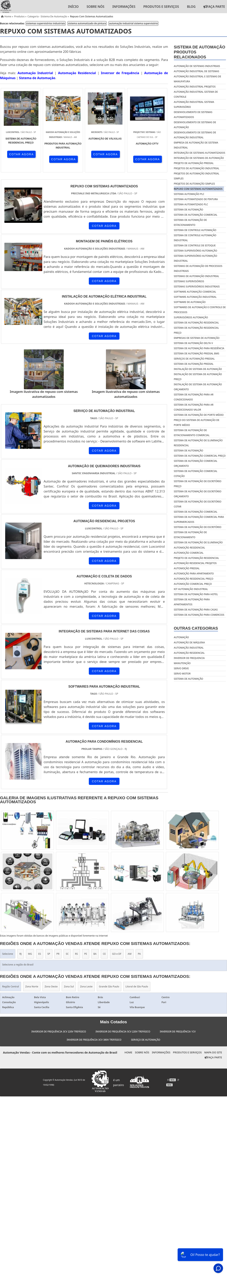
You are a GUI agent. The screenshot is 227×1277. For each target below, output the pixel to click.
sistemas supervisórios (189, 281)
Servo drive (181, 668)
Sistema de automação (188, 450)
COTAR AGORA (21, 154)
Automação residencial (189, 653)
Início (73, 6)
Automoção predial (187, 568)
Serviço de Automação (145, 1039)
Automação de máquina (189, 642)
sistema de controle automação (195, 230)
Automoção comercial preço (193, 584)
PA (139, 954)
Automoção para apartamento (194, 573)
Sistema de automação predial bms (196, 353)
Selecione (7, 954)
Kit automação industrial (191, 589)
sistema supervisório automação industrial (195, 258)
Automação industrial (189, 647)
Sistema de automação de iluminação (198, 542)
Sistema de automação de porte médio (199, 415)
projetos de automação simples (194, 183)
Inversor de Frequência (120, 73)
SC (67, 954)
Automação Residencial (77, 73)
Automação (181, 637)
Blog (191, 6)
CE (104, 954)
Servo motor (182, 673)
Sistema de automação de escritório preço (197, 484)
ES (39, 954)
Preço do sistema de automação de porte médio (196, 422)
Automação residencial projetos (195, 563)
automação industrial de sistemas (196, 71)
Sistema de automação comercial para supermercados (199, 519)
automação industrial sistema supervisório (133, 23)
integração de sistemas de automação (199, 158)
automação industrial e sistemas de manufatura (197, 79)
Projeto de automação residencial (196, 558)
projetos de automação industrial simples (196, 176)
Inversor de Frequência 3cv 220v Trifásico (58, 1031)
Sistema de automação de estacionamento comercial (192, 433)
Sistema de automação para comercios (199, 614)
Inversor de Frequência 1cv (178, 1031)
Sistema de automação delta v (193, 343)
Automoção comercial (189, 552)
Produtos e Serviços (161, 6)
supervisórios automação (191, 317)
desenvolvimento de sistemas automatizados (193, 114)
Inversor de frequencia (189, 658)
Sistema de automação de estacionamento (190, 535)
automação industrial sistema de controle (196, 94)
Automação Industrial (35, 73)
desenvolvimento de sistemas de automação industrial (195, 135)
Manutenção (182, 663)
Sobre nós (95, 6)
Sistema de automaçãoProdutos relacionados (199, 52)
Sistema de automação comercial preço (200, 455)
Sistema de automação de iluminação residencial (198, 443)
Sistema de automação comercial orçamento (195, 463)
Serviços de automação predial (194, 358)
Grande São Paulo (109, 986)
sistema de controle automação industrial (195, 238)
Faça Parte (213, 1057)
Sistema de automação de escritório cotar (197, 504)
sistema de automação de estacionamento (190, 222)
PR (58, 954)
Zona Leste (86, 986)
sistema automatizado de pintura (87, 23)
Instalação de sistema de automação (198, 369)
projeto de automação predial (194, 163)
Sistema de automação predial (193, 364)
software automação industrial (195, 297)
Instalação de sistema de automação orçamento (198, 387)
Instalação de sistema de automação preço (198, 377)
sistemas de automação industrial (196, 276)
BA (95, 954)
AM (129, 954)
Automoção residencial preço (193, 578)
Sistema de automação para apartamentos (192, 602)
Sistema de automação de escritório (197, 527)
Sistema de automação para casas (196, 609)
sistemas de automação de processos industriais (198, 268)
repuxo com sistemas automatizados (198, 189)
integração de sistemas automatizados (199, 152)
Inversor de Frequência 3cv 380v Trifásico (94, 1039)
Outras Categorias (196, 628)
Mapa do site (213, 1052)
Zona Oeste (51, 986)
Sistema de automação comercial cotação (195, 473)
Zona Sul (69, 986)
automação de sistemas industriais (197, 66)
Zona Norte (31, 986)
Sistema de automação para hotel (196, 594)
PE (85, 954)
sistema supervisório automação (195, 250)
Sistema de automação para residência (199, 348)
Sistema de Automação (37, 78)
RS (76, 954)
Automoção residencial (189, 547)
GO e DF (116, 954)
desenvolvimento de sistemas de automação (195, 125)
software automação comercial (195, 291)
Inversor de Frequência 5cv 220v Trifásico (123, 1031)
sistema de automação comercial (195, 214)
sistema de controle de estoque (195, 245)
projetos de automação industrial (196, 168)
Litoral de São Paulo (136, 986)
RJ (21, 954)
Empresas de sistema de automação (196, 338)
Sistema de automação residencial (196, 322)
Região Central (10, 986)
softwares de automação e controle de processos (200, 310)
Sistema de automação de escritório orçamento (197, 494)
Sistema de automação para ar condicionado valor (193, 407)
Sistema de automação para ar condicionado (193, 397)
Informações (123, 6)
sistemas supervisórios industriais (45, 23)
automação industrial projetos (195, 86)
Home (128, 1052)
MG (30, 954)
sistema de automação (188, 209)
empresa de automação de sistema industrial (196, 145)
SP (48, 954)
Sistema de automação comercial (195, 511)
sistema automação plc (189, 194)
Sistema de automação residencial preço (196, 330)
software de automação (190, 302)
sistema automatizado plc (191, 204)
